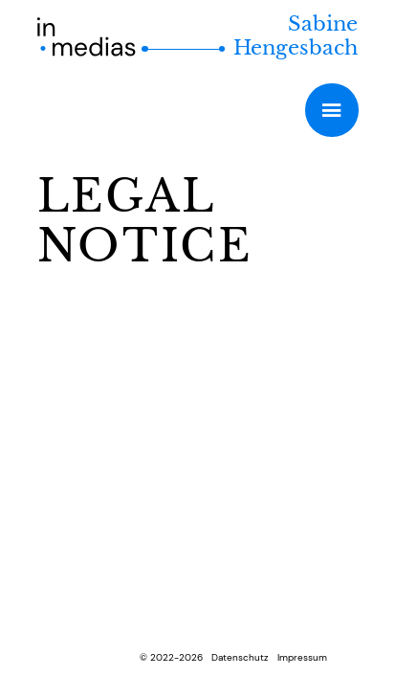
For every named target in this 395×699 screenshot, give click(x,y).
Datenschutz (240, 657)
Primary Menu (331, 109)
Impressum (302, 657)
